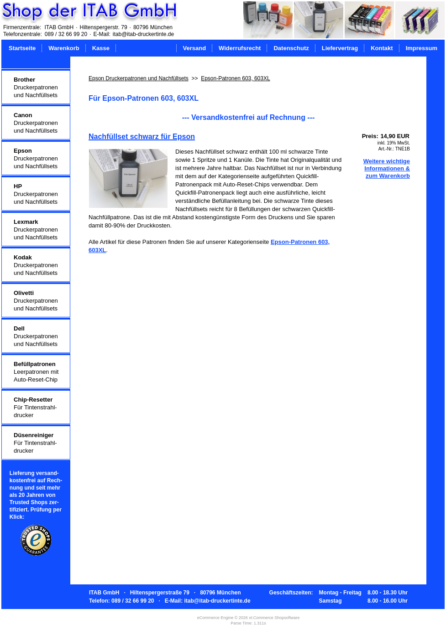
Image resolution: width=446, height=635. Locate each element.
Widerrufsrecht (240, 48)
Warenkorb (63, 48)
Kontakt (382, 48)
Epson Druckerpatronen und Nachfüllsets (139, 78)
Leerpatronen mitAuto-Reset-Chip (36, 372)
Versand (194, 48)
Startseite (22, 48)
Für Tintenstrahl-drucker (35, 407)
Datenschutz (291, 48)
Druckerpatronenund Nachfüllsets (36, 87)
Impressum (421, 48)
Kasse (101, 48)
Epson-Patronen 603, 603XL (235, 78)
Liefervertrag (340, 48)
